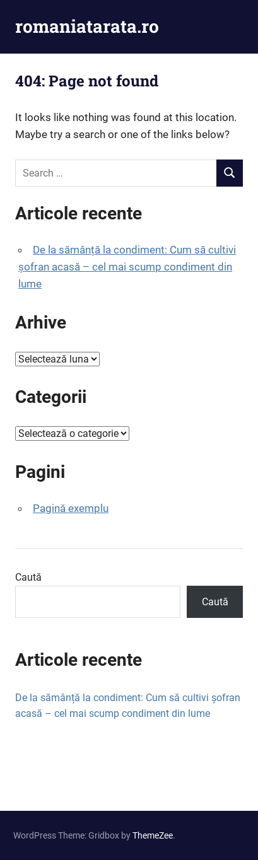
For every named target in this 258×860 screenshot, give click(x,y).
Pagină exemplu (70, 508)
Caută (28, 577)
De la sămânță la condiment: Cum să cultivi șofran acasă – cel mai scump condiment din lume (127, 266)
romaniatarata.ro (87, 26)
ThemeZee (152, 835)
